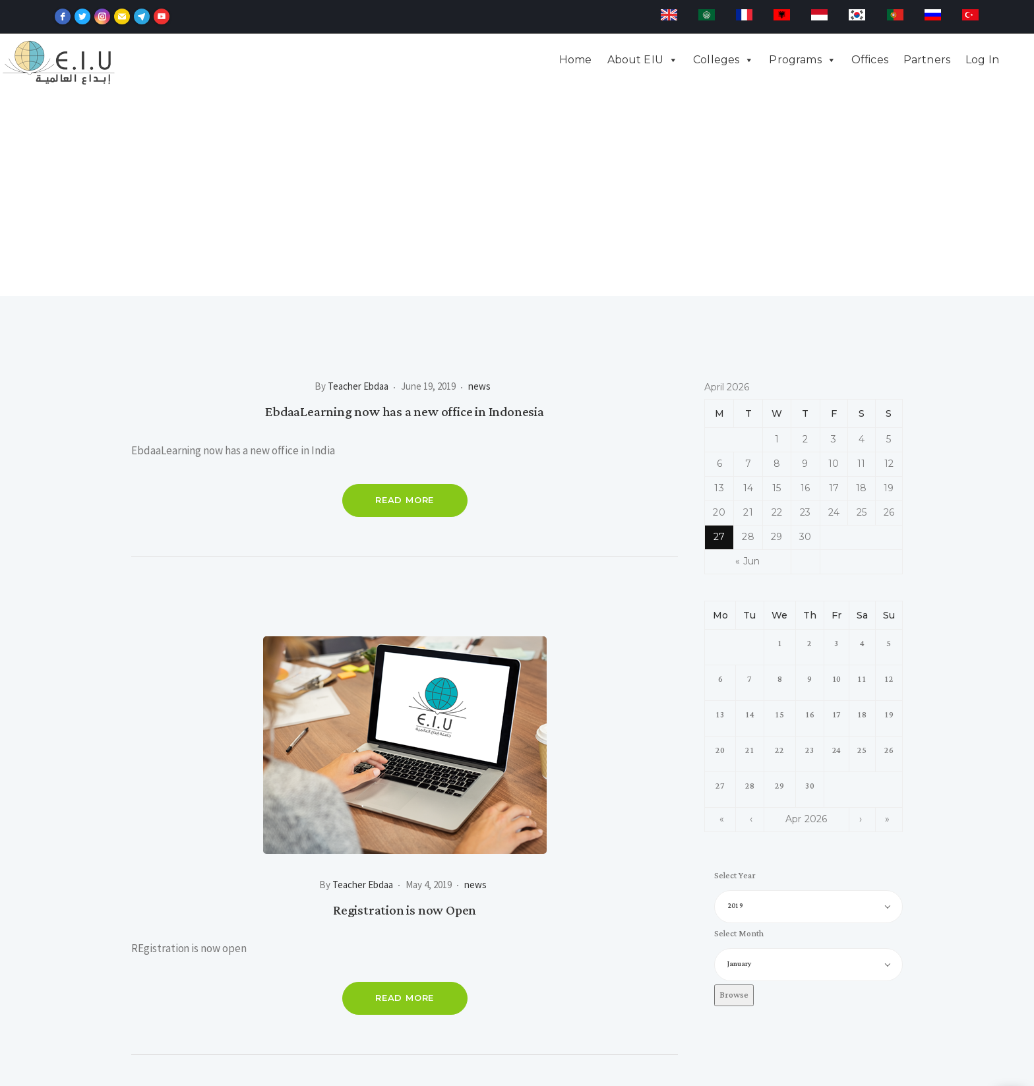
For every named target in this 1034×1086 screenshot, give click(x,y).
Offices (869, 59)
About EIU (635, 59)
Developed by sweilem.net (516, 1070)
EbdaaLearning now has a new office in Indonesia (404, 207)
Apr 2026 (806, 614)
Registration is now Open (404, 706)
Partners (926, 59)
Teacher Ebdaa (358, 181)
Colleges (716, 59)
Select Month (738, 730)
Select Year (734, 672)
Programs (795, 59)
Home (575, 59)
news (479, 181)
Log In (982, 59)
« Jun (747, 357)
